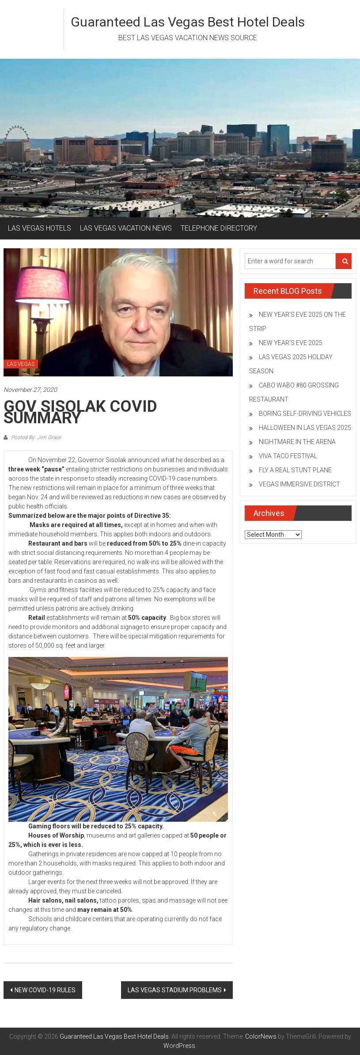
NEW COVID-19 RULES (45, 990)
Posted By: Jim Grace (35, 437)
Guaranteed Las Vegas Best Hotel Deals (188, 22)
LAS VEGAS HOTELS (39, 228)
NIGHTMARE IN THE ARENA (297, 441)
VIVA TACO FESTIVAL (288, 455)
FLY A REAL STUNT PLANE (295, 470)
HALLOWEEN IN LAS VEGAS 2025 (305, 427)
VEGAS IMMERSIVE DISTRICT (299, 484)
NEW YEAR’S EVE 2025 (290, 342)
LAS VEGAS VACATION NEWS (126, 228)
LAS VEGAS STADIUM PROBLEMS (175, 990)
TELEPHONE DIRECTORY (219, 228)
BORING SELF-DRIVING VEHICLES (305, 413)
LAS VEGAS (20, 364)
